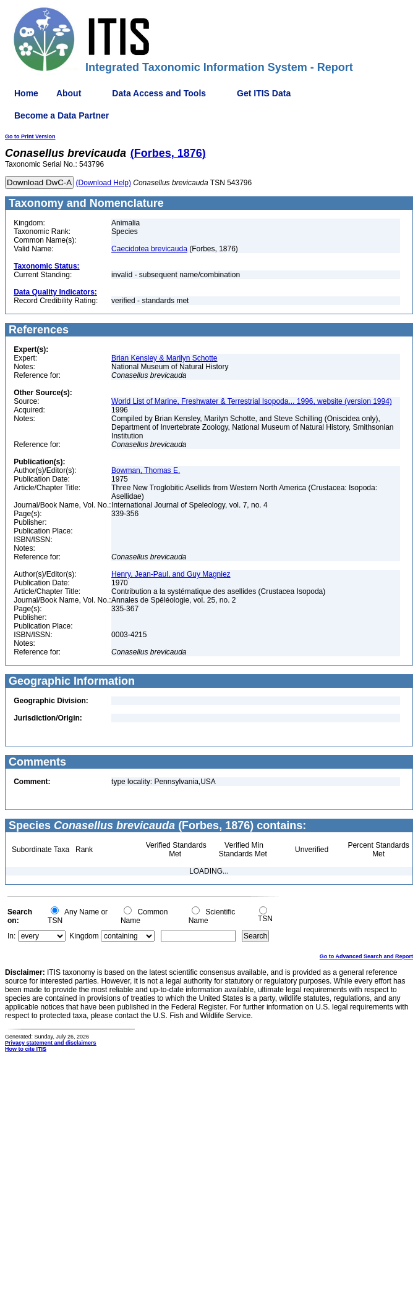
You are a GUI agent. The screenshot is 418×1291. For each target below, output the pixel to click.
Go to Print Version (30, 136)
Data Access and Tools (159, 93)
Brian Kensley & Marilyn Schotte (164, 358)
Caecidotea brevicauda (149, 248)
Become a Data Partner (61, 115)
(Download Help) (103, 182)
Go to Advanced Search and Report (366, 956)
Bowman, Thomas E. (145, 470)
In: (11, 936)
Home (26, 93)
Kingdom (83, 936)
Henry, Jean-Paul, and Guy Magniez (171, 574)
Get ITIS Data (264, 93)
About (68, 93)
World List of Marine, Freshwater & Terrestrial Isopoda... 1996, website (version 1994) (251, 401)
